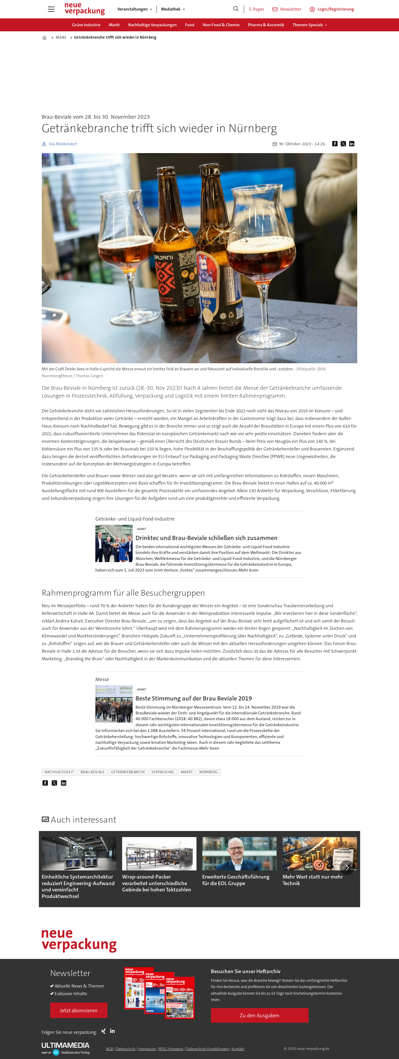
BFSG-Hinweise (171, 1048)
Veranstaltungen (132, 9)
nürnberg (208, 772)
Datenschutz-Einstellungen (207, 1048)
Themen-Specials (308, 25)
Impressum (147, 1048)
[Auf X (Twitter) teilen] (344, 144)
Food (189, 25)
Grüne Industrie (86, 25)
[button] (347, 867)
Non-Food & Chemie (221, 25)
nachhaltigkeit (59, 772)
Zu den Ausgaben (259, 1015)
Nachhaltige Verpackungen (152, 25)
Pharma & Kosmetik (266, 25)
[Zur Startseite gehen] (85, 9)
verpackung (163, 772)
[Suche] (236, 9)
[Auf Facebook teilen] (336, 144)
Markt (114, 25)
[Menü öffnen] (51, 9)
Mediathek (170, 9)
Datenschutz (126, 1048)
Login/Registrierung (336, 9)
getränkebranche (128, 772)
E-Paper (256, 9)
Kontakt (238, 1048)
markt (187, 772)
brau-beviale (93, 772)
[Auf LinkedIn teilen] (353, 144)
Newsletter (291, 9)
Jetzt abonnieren (79, 1010)
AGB (109, 1048)
